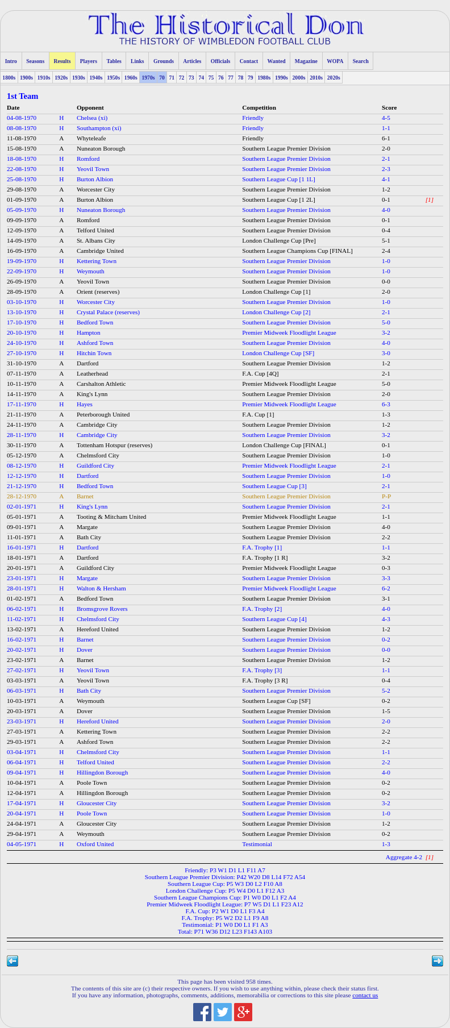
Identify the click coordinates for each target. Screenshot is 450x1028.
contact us (365, 995)
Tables (113, 61)
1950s (113, 77)
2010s (316, 77)
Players (88, 61)
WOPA (335, 61)
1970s (148, 77)
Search (361, 61)
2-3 (386, 168)
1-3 (386, 414)
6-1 (386, 138)
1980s (263, 77)
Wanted (277, 61)
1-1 (386, 127)
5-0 (386, 322)
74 (201, 77)
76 (221, 77)
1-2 (386, 189)
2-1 (386, 158)
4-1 (386, 179)
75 (211, 77)
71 (171, 77)
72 (182, 77)
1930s (78, 77)
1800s (8, 77)
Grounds (163, 61)
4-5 (386, 117)
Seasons (35, 61)
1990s (281, 77)
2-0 (386, 148)
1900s (26, 77)
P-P (386, 496)
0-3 (386, 567)
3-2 (386, 332)
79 (250, 77)
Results (62, 61)
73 (191, 77)
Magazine (306, 61)
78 (241, 77)
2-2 (386, 537)
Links (137, 61)
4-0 (386, 209)
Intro (11, 61)
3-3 (386, 578)
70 (162, 77)
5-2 (386, 690)
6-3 (386, 404)
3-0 (386, 352)
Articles (192, 61)
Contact (249, 61)
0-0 (386, 281)
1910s (44, 77)
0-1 (386, 199)
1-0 (386, 260)
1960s (131, 77)
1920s (61, 77)
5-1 (386, 240)
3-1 (386, 598)
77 (231, 77)
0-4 (386, 230)
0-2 (386, 639)
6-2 (386, 588)
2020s (333, 77)
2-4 (386, 250)
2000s (299, 77)
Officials (221, 61)
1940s (96, 77)
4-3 (386, 618)
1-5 (386, 710)
